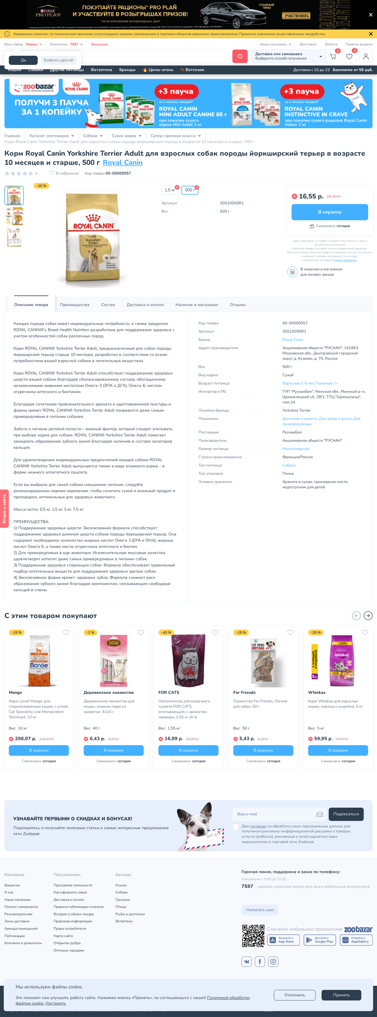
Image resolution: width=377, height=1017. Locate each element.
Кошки (14, 70)
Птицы (120, 906)
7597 (247, 886)
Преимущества (75, 305)
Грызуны (122, 899)
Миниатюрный (295, 448)
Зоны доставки (16, 921)
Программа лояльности (73, 885)
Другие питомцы (67, 70)
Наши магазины (345, 260)
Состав (108, 305)
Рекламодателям (18, 914)
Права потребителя (70, 928)
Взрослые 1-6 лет (298, 383)
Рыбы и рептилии (130, 914)
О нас (9, 892)
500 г (190, 190)
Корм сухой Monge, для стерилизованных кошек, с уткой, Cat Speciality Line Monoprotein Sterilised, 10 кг (39, 709)
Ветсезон (192, 70)
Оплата (331, 44)
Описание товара (31, 305)
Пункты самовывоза (21, 906)
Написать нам (260, 910)
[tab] (31, 305)
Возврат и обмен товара (74, 914)
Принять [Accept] (341, 995)
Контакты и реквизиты (23, 943)
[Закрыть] (371, 14)
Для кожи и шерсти (299, 418)
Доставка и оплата (145, 305)
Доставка (308, 44)
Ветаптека (101, 70)
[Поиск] (152, 56)
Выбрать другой (58, 60)
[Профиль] (366, 56)
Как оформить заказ (70, 892)
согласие (258, 826)
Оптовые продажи (69, 950)
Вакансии (99, 44)
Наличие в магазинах (197, 305)
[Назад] (356, 615)
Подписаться (346, 814)
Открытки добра (67, 943)
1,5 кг (170, 190)
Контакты (66, 44)
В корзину (330, 212)
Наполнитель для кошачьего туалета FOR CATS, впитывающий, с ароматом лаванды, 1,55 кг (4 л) (184, 709)
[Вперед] (368, 615)
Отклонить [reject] (295, 995)
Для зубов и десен (335, 418)
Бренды (127, 70)
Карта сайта (63, 936)
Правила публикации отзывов (79, 906)
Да (23, 60)
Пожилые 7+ (326, 383)
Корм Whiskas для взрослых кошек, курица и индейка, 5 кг (335, 704)
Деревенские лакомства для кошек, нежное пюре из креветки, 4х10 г (109, 706)
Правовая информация (73, 921)
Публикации (14, 936)
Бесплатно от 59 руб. (353, 70)
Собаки (35, 70)
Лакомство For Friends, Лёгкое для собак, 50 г (260, 704)
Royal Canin (123, 162)
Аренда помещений (21, 928)
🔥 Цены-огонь (158, 70)
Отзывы (238, 305)
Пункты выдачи (359, 44)
